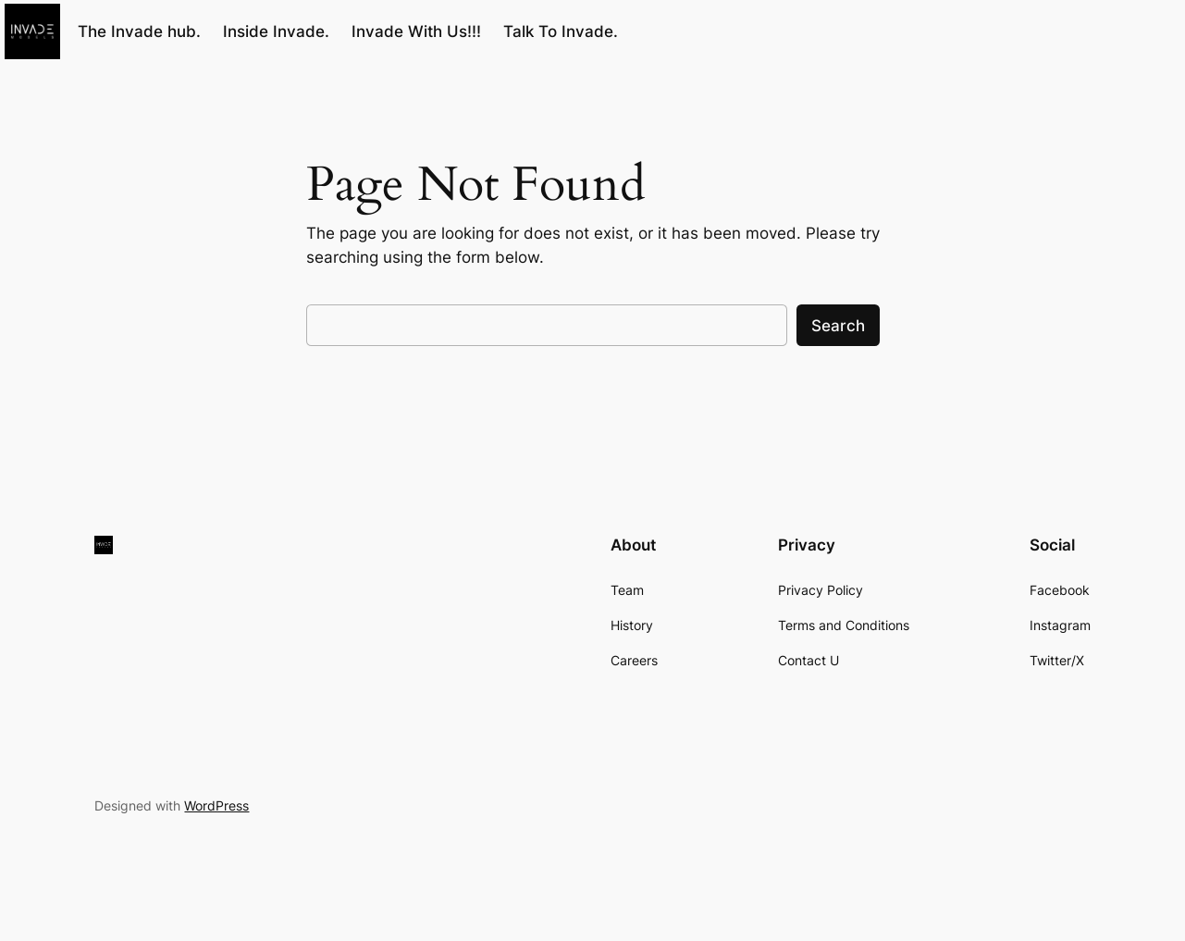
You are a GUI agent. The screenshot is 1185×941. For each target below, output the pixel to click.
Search (838, 325)
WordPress (216, 805)
